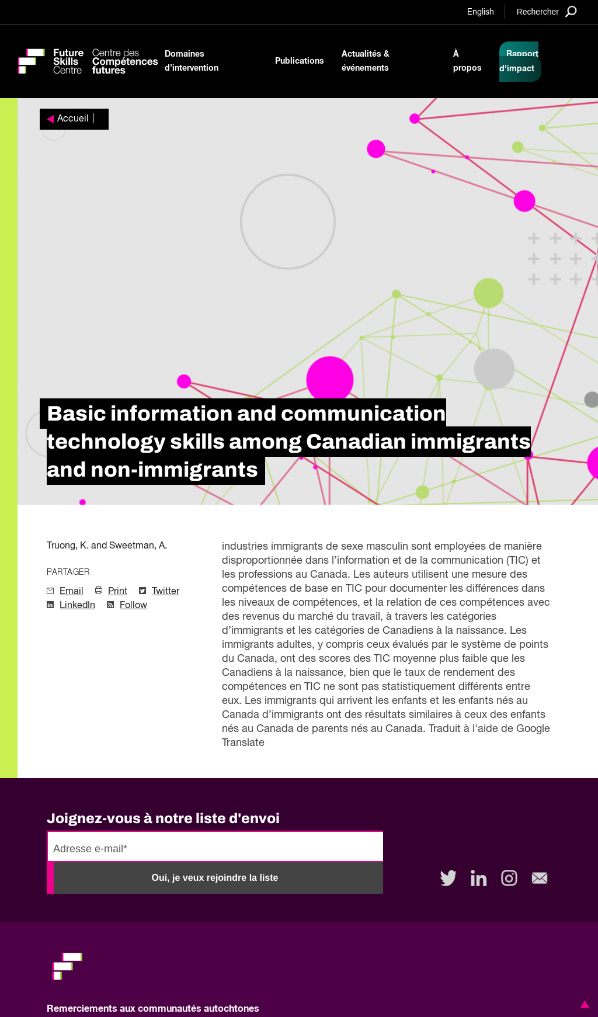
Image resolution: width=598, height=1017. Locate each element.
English (480, 12)
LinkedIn (77, 605)
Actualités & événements (366, 61)
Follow (133, 605)
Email (72, 591)
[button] (582, 1004)
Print (117, 591)
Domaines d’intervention (191, 61)
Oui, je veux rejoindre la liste (215, 878)
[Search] (546, 11)
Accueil (73, 119)
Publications (299, 61)
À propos (467, 61)
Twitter (165, 591)
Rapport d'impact (518, 61)
